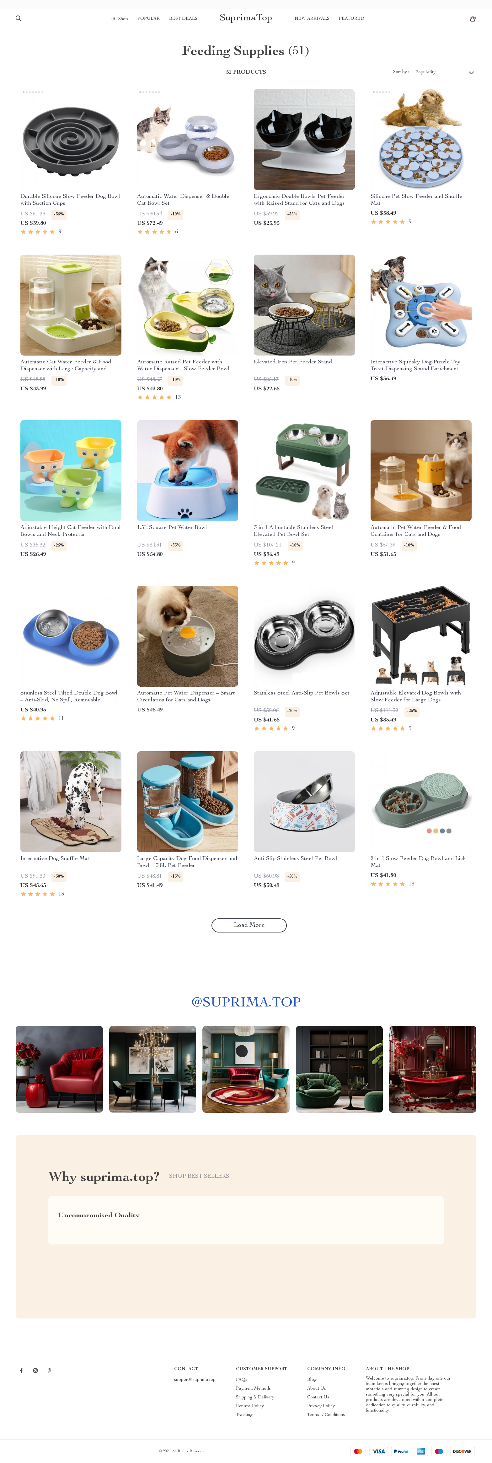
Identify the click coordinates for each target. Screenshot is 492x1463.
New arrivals (312, 19)
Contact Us (318, 1397)
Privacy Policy (321, 1406)
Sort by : (401, 72)
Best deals (183, 19)
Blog (312, 1380)
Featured (351, 19)
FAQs (241, 1380)
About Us (316, 1388)
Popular (148, 19)
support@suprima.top (195, 1380)
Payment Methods (253, 1388)
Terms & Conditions (326, 1415)
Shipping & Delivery (255, 1397)
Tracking (244, 1415)
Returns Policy (250, 1406)
